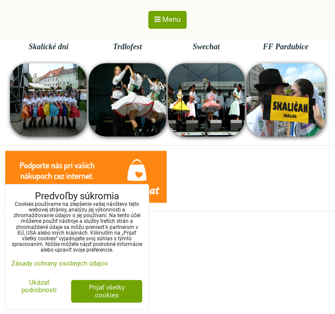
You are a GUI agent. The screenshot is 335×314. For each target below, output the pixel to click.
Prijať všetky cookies (107, 291)
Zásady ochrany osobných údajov (59, 263)
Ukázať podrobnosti (39, 286)
